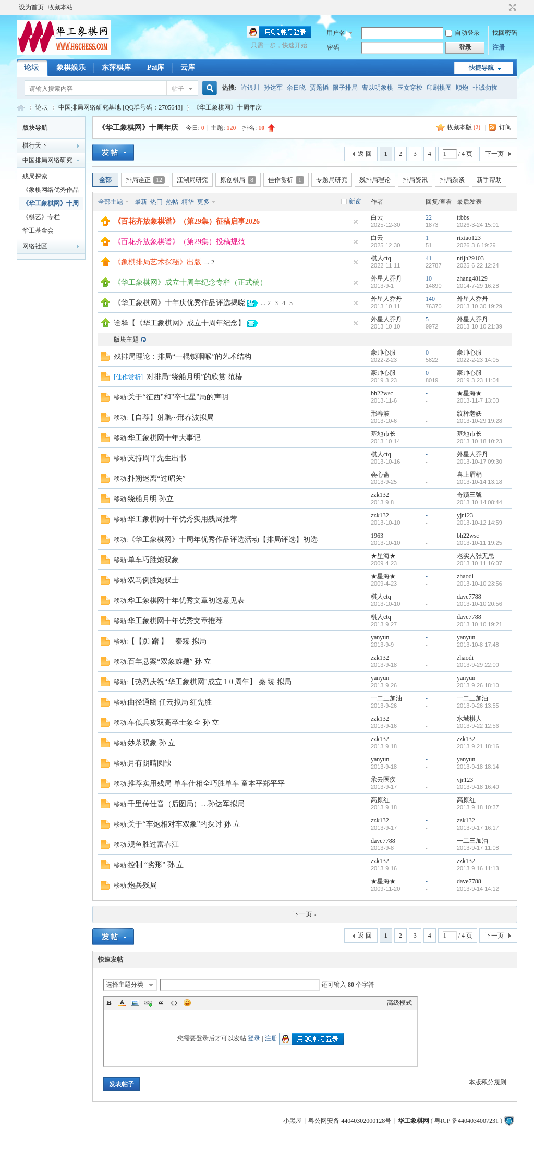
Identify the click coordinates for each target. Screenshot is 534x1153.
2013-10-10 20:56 (479, 604)
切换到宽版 (511, 7)
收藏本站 (60, 7)
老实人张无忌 (475, 556)
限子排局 (345, 87)
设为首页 (31, 7)
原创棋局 (238, 180)
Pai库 (155, 67)
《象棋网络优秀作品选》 (50, 191)
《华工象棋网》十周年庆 (227, 107)
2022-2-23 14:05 (478, 360)
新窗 (355, 201)
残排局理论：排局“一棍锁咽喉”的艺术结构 (182, 356)
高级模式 (399, 1002)
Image (135, 1003)
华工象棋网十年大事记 (164, 438)
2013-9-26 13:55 (478, 705)
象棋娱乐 (71, 67)
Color (122, 1003)
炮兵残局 (142, 885)
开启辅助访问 (502, 7)
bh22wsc (382, 393)
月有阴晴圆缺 (150, 763)
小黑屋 (292, 1120)
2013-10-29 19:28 (479, 421)
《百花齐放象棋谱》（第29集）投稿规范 (179, 242)
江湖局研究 (192, 180)
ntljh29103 (470, 258)
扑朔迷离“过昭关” (156, 478)
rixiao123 (469, 237)
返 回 (365, 153)
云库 (187, 67)
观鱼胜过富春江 (153, 844)
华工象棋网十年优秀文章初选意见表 (186, 600)
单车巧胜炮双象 (153, 560)
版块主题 (126, 339)
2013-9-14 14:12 (478, 888)
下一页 (494, 153)
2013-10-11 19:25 (479, 543)
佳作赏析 (286, 180)
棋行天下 (34, 145)
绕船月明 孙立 (151, 499)
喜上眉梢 (469, 474)
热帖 (172, 201)
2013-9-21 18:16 (478, 746)
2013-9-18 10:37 (478, 807)
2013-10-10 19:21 (479, 624)
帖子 (178, 88)
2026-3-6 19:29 (476, 245)
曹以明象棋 (377, 87)
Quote (161, 1003)
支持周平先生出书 (157, 458)
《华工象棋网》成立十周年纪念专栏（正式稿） (190, 282)
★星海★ (469, 393)
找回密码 (504, 33)
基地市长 (383, 434)
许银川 (250, 87)
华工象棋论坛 (21, 107)
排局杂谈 (452, 180)
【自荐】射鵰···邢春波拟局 (171, 417)
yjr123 (465, 515)
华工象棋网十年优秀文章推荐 (175, 621)
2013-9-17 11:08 (478, 848)
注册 (498, 47)
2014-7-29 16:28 (478, 286)
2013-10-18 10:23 (479, 441)
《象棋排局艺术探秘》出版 (157, 262)
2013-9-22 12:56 (478, 726)
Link (148, 1003)
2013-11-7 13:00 (478, 400)
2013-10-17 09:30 (479, 461)
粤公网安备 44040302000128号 (349, 1120)
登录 (254, 1038)
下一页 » (305, 914)
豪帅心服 (383, 352)
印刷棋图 (439, 87)
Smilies (187, 1003)
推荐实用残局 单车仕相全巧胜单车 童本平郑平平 (206, 783)
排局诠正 (145, 180)
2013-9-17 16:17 (478, 827)
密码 (333, 47)
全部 (105, 180)
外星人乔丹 (386, 278)
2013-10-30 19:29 (479, 306)
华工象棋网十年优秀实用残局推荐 (182, 519)
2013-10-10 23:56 (479, 583)
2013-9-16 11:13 (478, 868)
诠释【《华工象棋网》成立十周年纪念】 (179, 323)
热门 (156, 201)
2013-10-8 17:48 (478, 644)
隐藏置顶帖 (356, 222)
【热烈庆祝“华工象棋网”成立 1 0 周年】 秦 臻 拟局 (209, 682)
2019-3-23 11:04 (478, 380)
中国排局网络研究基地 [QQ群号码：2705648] (120, 107)
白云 (377, 217)
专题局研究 (331, 180)
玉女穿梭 (409, 87)
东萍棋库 (116, 67)
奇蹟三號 (469, 495)
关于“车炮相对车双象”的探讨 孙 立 (184, 824)
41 (429, 258)
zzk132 (380, 495)
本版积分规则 (487, 1082)
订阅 (505, 127)
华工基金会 (38, 230)
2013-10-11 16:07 (479, 563)
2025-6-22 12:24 (478, 265)
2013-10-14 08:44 (479, 502)
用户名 (335, 33)
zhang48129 (472, 278)
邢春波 (380, 413)
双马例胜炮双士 (153, 580)
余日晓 (296, 87)
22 (429, 217)
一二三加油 (386, 698)
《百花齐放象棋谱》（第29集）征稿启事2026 (187, 221)
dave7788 (469, 596)
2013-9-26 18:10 (478, 685)
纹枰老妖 (469, 413)
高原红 (380, 800)
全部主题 (110, 201)
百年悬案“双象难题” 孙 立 (169, 661)
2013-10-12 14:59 (479, 522)
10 (429, 278)
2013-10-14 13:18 (479, 482)
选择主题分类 (124, 984)
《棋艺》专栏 (41, 217)
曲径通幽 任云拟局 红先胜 (170, 702)
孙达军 (273, 87)
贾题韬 (319, 87)
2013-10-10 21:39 (479, 326)
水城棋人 (469, 718)
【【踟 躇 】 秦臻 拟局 (167, 641)
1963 (377, 535)
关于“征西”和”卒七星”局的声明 (178, 397)
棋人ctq (381, 258)
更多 (203, 201)
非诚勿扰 (484, 87)
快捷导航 (481, 67)
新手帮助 (489, 180)
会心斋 (380, 474)
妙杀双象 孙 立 (151, 743)
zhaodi (465, 576)
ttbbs (463, 217)
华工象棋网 (413, 1120)
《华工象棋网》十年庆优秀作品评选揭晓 (179, 303)
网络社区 (34, 246)
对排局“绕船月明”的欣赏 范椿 (194, 377)
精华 (187, 201)
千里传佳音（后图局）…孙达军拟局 (186, 804)
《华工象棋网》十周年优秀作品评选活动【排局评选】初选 (223, 539)
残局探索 (34, 176)
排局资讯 (415, 180)
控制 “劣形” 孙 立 (156, 865)
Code (174, 1003)
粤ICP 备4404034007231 (466, 1120)
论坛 (31, 67)
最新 (141, 201)
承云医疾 (383, 779)
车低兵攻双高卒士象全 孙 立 (173, 722)
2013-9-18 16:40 (478, 787)
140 (430, 298)
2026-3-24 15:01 (478, 225)
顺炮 (462, 87)
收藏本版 (464, 127)
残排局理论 (375, 180)
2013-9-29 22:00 (478, 665)
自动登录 (462, 33)
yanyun (380, 637)
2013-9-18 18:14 (478, 766)
